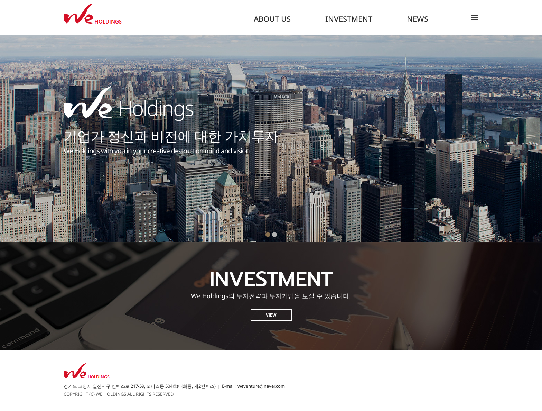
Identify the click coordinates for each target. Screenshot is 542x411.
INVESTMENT (348, 18)
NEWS (417, 18)
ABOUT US (272, 18)
